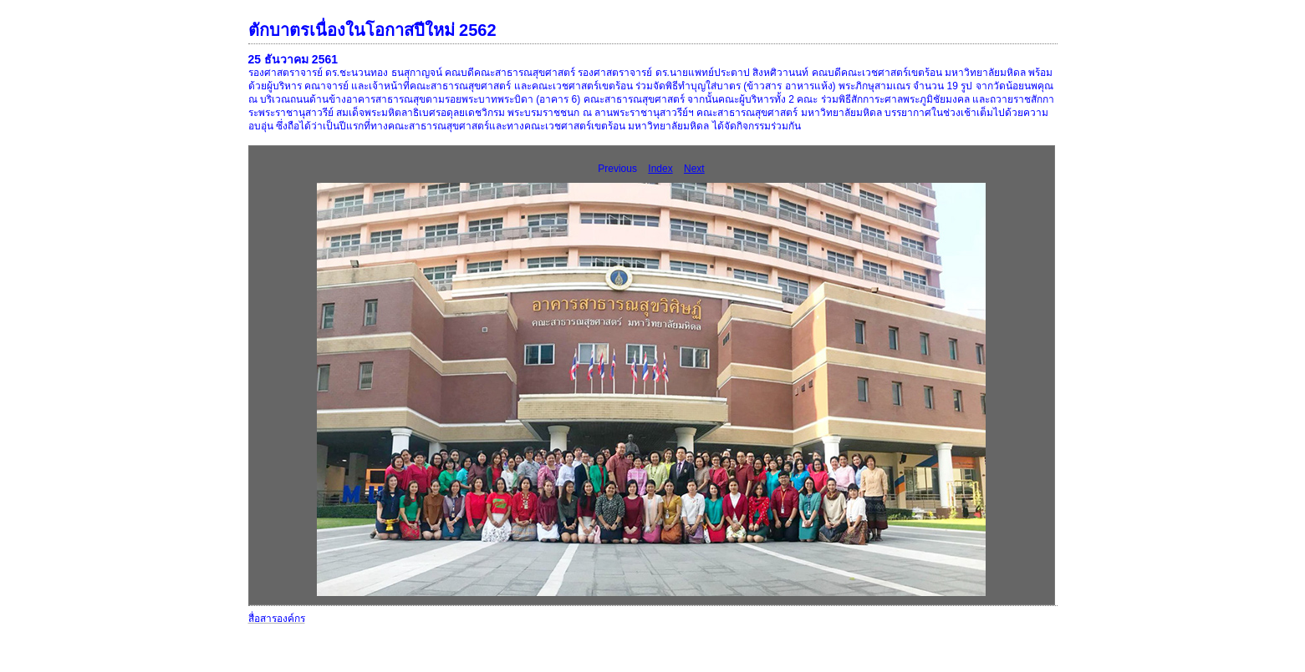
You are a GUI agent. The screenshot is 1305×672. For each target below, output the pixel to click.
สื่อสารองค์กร (276, 618)
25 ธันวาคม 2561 (293, 59)
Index (660, 168)
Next (694, 168)
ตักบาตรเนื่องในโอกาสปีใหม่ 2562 (372, 30)
